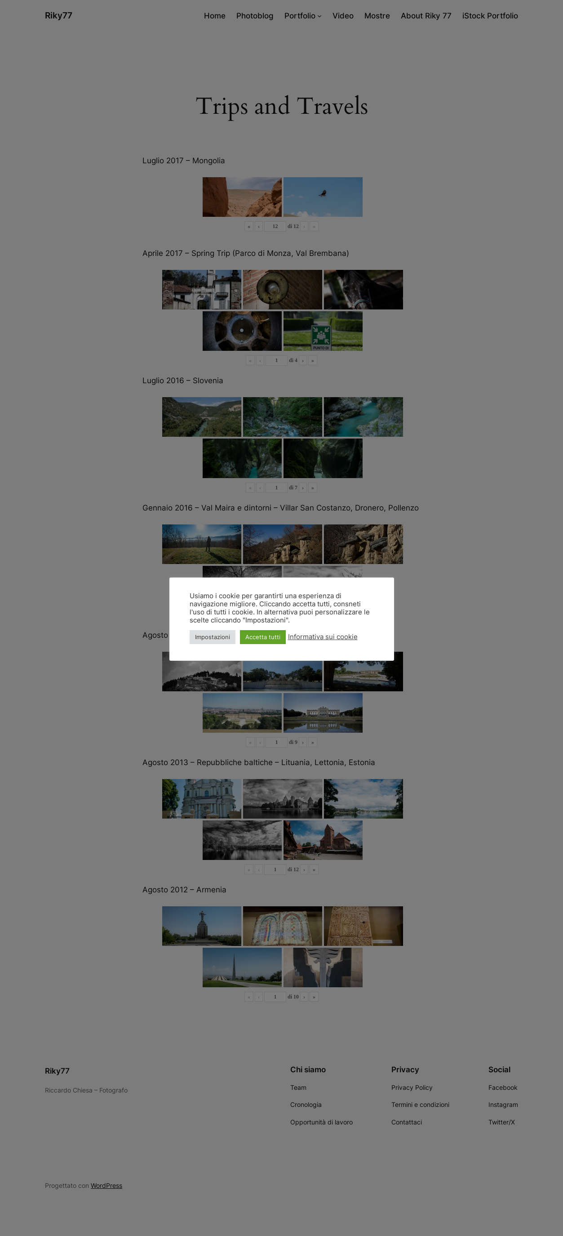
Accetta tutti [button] (262, 636)
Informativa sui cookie (323, 637)
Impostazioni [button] (212, 636)
